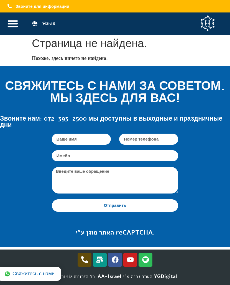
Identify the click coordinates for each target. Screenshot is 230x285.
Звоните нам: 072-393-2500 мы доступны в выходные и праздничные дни (111, 121)
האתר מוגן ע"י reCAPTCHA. (115, 232)
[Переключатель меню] (12, 23)
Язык (48, 23)
